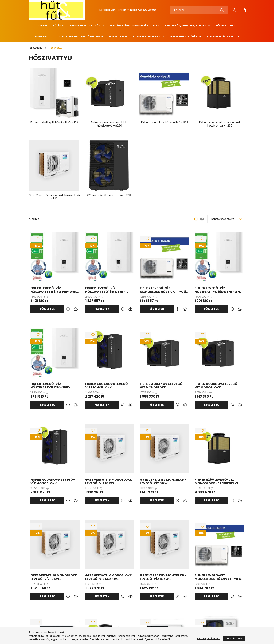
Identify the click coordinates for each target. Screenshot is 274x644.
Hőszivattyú (224, 25)
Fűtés (57, 25)
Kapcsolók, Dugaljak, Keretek (186, 25)
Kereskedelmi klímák (184, 36)
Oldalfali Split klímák (85, 25)
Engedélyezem (234, 638)
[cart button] (243, 10)
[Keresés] (199, 10)
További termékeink (147, 36)
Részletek (47, 309)
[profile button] (233, 10)
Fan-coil (41, 36)
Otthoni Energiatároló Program (79, 36)
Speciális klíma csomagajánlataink (134, 25)
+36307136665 (147, 10)
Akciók (43, 25)
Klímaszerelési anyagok (223, 36)
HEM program (117, 36)
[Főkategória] (36, 47)
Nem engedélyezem (208, 638)
